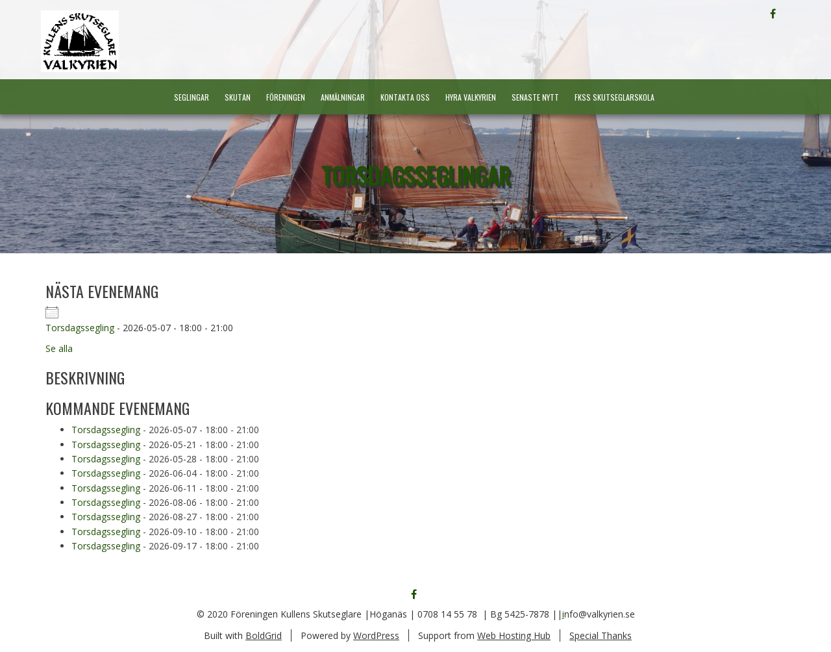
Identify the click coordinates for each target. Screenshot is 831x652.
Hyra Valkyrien (470, 97)
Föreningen (285, 97)
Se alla (59, 348)
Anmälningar (343, 97)
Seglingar (191, 97)
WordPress (376, 635)
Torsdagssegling (79, 327)
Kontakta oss (405, 97)
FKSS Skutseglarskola (614, 97)
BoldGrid (263, 635)
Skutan (238, 97)
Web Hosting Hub (514, 635)
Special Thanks (600, 635)
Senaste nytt (535, 97)
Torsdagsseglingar (415, 175)
